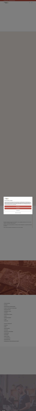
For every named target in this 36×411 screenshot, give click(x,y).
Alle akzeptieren (18, 206)
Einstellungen (18, 210)
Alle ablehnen (18, 208)
